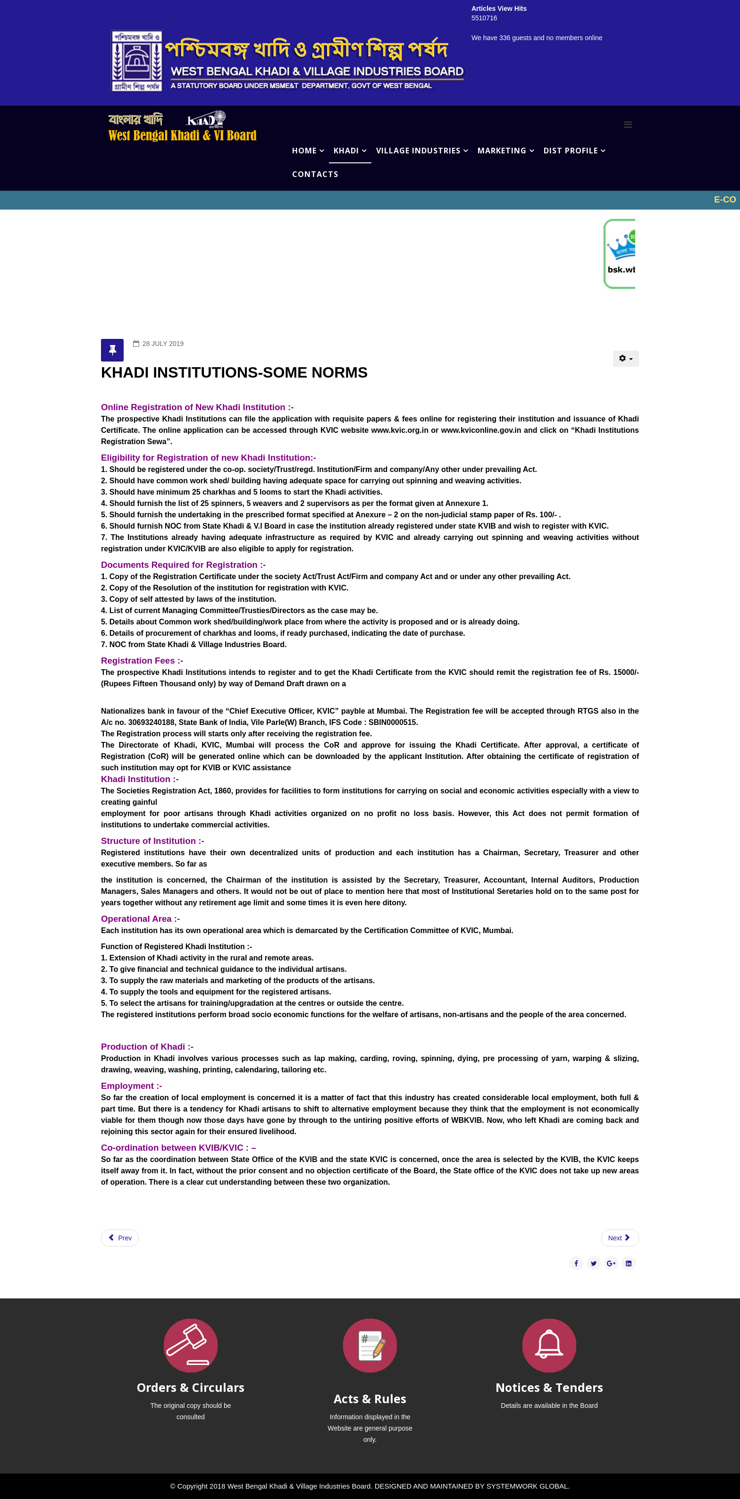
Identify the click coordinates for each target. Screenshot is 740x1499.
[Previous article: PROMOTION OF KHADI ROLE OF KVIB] (120, 1238)
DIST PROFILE (571, 150)
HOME (304, 150)
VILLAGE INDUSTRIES (418, 150)
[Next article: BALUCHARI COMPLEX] (620, 1238)
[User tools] (626, 359)
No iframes (370, 200)
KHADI (346, 150)
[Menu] (628, 124)
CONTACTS (315, 174)
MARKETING (502, 150)
